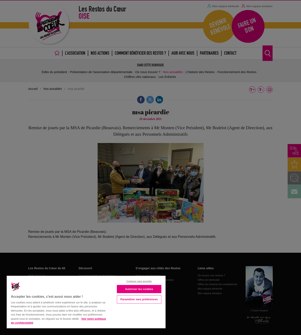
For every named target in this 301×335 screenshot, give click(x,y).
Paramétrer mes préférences (139, 299)
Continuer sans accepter (139, 281)
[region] (86, 301)
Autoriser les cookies (139, 289)
